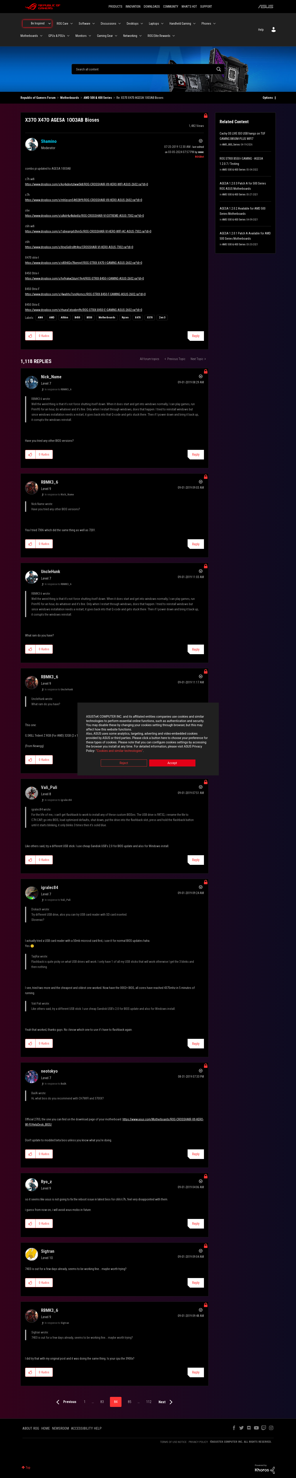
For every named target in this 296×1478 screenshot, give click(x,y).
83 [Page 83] (102, 1402)
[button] (30, 335)
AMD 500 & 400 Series (98, 97)
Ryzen (125, 317)
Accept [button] (172, 763)
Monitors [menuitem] (81, 36)
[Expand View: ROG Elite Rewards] (173, 36)
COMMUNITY (170, 6)
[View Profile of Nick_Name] (51, 376)
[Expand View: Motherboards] (41, 36)
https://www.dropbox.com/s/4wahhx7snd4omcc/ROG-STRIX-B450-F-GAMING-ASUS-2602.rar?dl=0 (85, 294)
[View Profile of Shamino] (48, 141)
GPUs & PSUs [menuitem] (56, 36)
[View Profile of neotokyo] (49, 1071)
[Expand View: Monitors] (90, 36)
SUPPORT (206, 6)
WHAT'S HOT (189, 6)
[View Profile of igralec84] (49, 887)
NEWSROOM (60, 1428)
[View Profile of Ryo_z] (46, 1181)
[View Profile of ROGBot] (199, 156)
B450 (77, 317)
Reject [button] (124, 763)
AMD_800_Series (231, 144)
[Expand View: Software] (93, 23)
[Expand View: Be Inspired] (49, 23)
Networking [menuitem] (130, 36)
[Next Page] (166, 1402)
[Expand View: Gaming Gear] (116, 36)
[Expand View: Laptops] (162, 23)
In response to (58, 389)
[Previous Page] (65, 1402)
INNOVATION (133, 6)
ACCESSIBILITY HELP (86, 1428)
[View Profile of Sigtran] (47, 1251)
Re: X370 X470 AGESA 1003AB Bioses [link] (139, 97)
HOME (45, 1428)
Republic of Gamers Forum (38, 97)
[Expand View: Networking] (140, 36)
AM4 (40, 317)
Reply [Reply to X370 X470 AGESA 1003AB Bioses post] (196, 336)
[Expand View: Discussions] (119, 23)
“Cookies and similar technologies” (119, 751)
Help (261, 29)
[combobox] (148, 69)
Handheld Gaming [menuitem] (180, 23)
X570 (149, 317)
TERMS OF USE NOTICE (173, 1442)
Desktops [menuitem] (133, 23)
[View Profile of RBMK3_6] (49, 482)
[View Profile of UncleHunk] (50, 571)
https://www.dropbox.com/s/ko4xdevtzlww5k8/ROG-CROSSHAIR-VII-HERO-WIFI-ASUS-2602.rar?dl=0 (86, 184)
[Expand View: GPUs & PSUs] (68, 36)
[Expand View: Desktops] (142, 23)
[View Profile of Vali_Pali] (49, 787)
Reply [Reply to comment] (196, 454)
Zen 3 (162, 317)
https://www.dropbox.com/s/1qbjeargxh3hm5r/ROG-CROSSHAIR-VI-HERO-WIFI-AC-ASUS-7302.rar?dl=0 (88, 231)
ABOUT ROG (30, 1428)
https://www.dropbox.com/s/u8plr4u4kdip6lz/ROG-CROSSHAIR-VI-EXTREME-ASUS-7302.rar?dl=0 (84, 215)
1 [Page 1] (85, 1402)
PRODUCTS (115, 6)
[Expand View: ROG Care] (71, 23)
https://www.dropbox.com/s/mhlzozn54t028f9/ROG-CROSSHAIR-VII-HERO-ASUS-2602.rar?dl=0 (83, 200)
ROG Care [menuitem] (62, 23)
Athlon (64, 317)
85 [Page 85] (129, 1402)
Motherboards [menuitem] (29, 36)
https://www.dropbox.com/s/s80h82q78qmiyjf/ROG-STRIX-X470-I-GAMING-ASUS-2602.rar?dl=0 (83, 263)
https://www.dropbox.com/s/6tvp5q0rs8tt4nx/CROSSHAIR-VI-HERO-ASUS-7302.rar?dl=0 (79, 247)
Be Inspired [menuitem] (37, 23)
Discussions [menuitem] (108, 23)
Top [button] (28, 1467)
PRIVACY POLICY (198, 1442)
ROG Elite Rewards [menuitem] (159, 36)
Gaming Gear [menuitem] (105, 36)
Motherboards (69, 97)
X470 (137, 317)
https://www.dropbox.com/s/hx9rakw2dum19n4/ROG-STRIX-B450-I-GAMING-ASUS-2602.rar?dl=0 (84, 278)
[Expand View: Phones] (214, 23)
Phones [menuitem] (206, 23)
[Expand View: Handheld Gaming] (194, 23)
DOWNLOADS (152, 6)
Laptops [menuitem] (154, 23)
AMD (51, 317)
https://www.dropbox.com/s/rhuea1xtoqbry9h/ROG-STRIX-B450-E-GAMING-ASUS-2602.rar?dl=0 (83, 310)
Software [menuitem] (84, 23)
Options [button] (268, 97)
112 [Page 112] (148, 1402)
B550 (89, 317)
